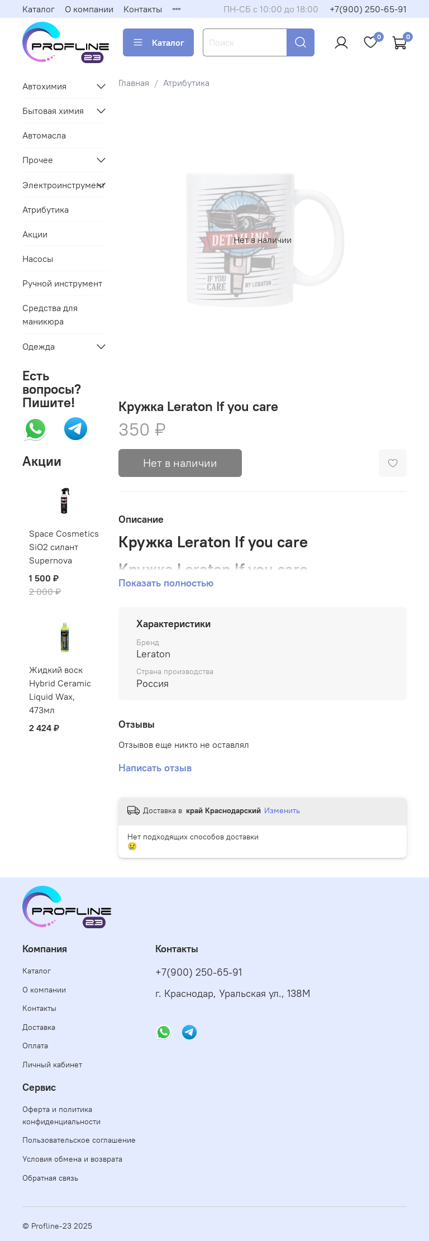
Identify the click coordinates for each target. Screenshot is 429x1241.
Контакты (142, 9)
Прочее (37, 159)
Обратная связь (50, 1178)
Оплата (35, 1045)
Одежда (38, 346)
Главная (133, 82)
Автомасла (44, 135)
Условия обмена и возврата (72, 1159)
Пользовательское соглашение (79, 1140)
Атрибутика (186, 82)
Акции (34, 234)
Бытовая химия (53, 110)
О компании (89, 9)
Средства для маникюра (50, 314)
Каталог (38, 9)
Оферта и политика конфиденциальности (61, 1115)
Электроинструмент (56, 184)
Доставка (38, 1027)
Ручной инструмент (62, 283)
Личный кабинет (52, 1064)
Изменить (282, 810)
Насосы (37, 258)
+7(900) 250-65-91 (368, 9)
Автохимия (44, 86)
